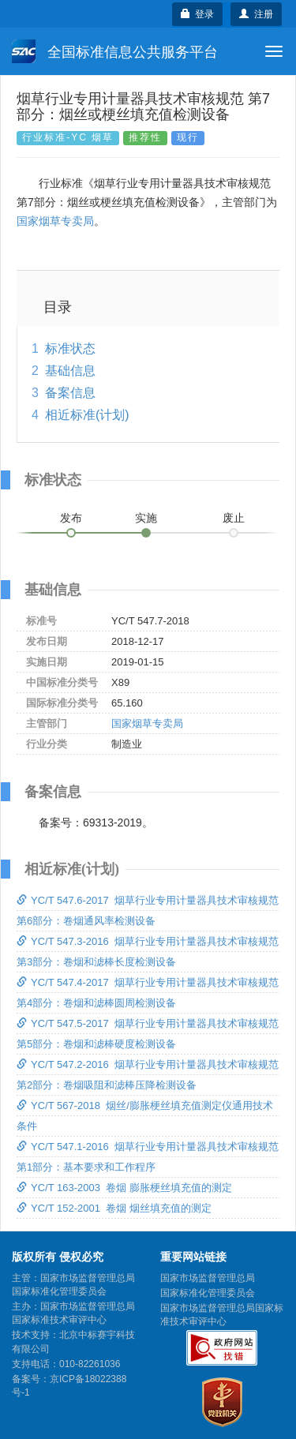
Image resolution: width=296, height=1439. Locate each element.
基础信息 (70, 370)
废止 (234, 518)
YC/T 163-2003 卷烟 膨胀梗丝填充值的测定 (124, 1188)
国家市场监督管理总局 (207, 1277)
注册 (256, 14)
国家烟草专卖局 (55, 221)
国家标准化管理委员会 (207, 1292)
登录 (198, 14)
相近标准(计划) (87, 415)
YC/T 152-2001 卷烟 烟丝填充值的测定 (114, 1208)
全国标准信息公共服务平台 (115, 51)
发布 (71, 518)
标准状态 (70, 348)
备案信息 (70, 392)
